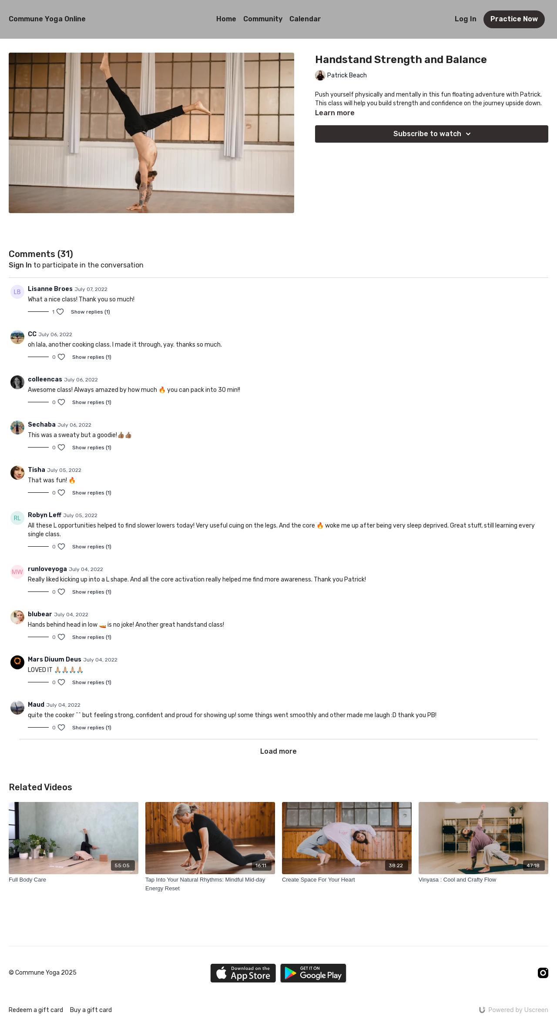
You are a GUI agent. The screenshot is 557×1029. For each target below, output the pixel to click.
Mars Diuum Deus (54, 659)
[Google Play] (313, 973)
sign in (20, 265)
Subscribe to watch (433, 134)
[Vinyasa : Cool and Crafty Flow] (483, 879)
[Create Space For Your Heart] (347, 879)
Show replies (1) (90, 312)
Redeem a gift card (36, 1010)
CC (32, 334)
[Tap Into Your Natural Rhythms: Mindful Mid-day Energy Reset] (210, 883)
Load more (278, 751)
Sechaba (42, 424)
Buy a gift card (91, 1010)
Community (262, 19)
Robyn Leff (44, 515)
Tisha (36, 470)
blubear (40, 614)
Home (226, 19)
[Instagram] (543, 973)
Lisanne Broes (50, 289)
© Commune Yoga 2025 (43, 973)
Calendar (305, 19)
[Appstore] (243, 973)
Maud (36, 704)
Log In (465, 19)
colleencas (45, 379)
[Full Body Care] (73, 879)
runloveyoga (47, 569)
